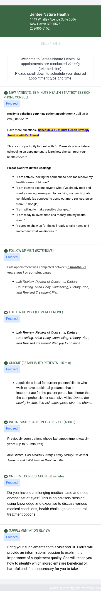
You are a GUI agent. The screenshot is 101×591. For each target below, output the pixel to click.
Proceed (12, 103)
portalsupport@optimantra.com (75, 588)
